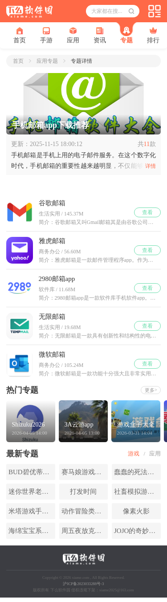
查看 (147, 212)
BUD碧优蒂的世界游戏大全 (31, 472)
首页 (19, 35)
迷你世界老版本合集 (31, 491)
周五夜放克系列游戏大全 (84, 530)
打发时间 (83, 491)
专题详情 (81, 61)
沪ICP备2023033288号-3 (83, 584)
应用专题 (47, 61)
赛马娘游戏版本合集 (84, 472)
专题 (126, 35)
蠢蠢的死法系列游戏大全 (137, 472)
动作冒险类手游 (84, 511)
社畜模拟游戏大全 (137, 491)
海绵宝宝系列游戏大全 (31, 530)
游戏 (133, 453)
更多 (151, 390)
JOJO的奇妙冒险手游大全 (137, 530)
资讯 (100, 35)
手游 (46, 35)
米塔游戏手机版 (31, 511)
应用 (73, 35)
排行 (153, 35)
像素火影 (136, 511)
